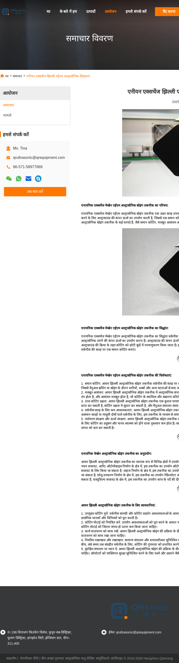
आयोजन (110, 12)
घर (48, 12)
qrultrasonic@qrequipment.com (39, 158)
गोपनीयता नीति (29, 658)
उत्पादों (90, 12)
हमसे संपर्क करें (136, 12)
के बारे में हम (68, 12)
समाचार (17, 76)
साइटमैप (11, 658)
